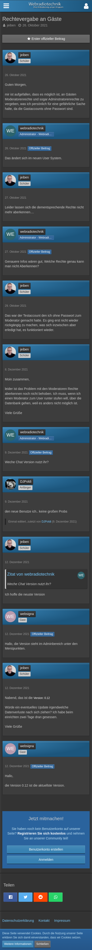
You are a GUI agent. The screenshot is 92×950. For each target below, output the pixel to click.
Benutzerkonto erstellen (46, 849)
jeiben (11, 25)
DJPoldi (46, 521)
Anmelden (46, 859)
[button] (86, 6)
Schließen (42, 944)
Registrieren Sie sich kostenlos (42, 833)
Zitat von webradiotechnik (30, 574)
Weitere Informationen (18, 944)
